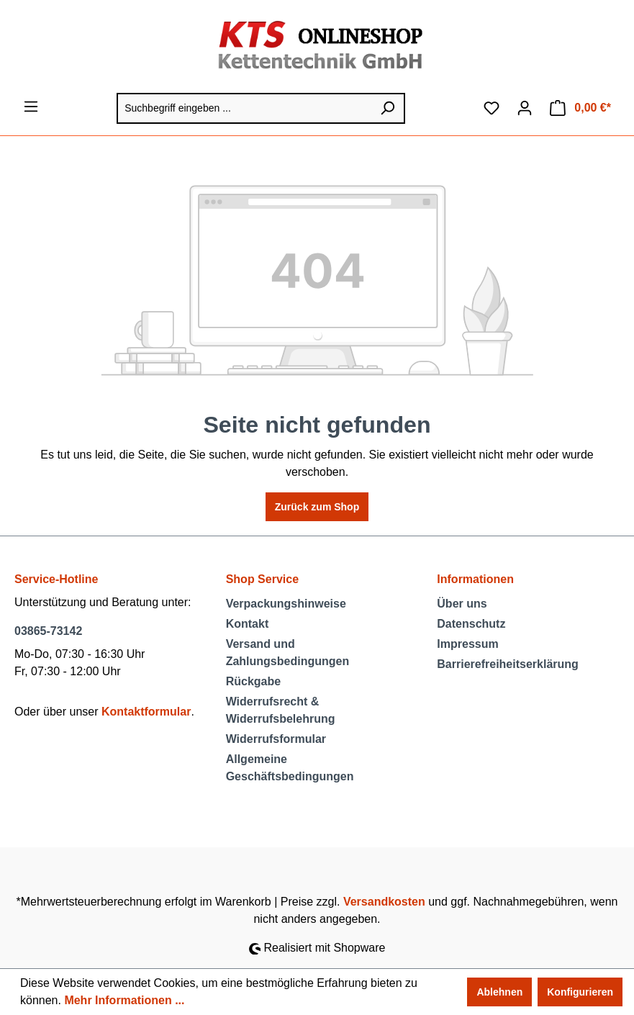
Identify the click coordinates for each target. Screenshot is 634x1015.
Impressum (467, 644)
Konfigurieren (580, 992)
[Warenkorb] (580, 108)
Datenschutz (471, 624)
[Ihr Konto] (524, 108)
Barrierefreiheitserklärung (508, 664)
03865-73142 (48, 631)
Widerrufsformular (276, 739)
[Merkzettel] (491, 108)
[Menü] (30, 106)
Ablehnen (499, 992)
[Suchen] (388, 108)
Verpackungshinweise (286, 603)
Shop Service (262, 579)
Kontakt (247, 624)
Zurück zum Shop (317, 507)
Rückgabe (253, 681)
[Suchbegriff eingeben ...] (244, 108)
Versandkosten (384, 902)
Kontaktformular (146, 711)
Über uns (461, 603)
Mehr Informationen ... (124, 1000)
